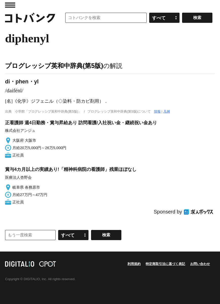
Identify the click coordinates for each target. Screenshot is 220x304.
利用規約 (134, 264)
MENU (10, 5)
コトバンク (30, 18)
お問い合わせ (200, 264)
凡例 (166, 111)
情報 (157, 111)
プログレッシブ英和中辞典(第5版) (54, 65)
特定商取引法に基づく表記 (165, 264)
